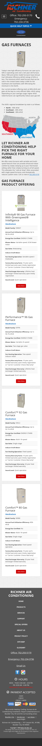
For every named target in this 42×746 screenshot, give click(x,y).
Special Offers (21, 624)
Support (21, 619)
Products (21, 607)
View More (21, 286)
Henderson (21, 717)
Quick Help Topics (21, 26)
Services (21, 613)
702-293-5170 (34, 174)
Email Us (21, 665)
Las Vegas (31, 717)
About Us (21, 630)
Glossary (21, 648)
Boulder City (9, 717)
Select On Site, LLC (26, 728)
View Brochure (10, 224)
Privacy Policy (21, 636)
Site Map (21, 642)
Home (21, 601)
